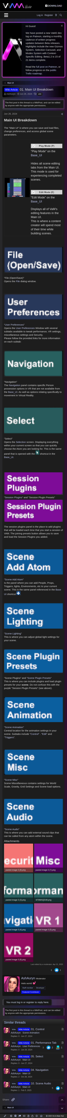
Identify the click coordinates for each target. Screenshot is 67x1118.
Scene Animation (14, 727)
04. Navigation (40, 1069)
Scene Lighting (13, 633)
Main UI (26, 1059)
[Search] (60, 15)
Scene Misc (11, 779)
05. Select (37, 1056)
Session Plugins (13, 497)
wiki (39, 94)
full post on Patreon (46, 66)
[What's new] (56, 15)
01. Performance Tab (44, 1042)
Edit (44, 734)
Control (34, 734)
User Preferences (14, 324)
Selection (21, 442)
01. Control (37, 1029)
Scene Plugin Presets (39, 678)
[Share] (62, 114)
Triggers (9, 737)
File (18, 281)
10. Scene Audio (41, 1083)
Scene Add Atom (14, 579)
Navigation (14, 385)
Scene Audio (11, 829)
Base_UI (36, 155)
